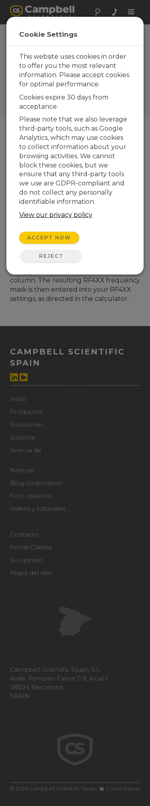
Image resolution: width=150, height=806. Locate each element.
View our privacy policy (55, 215)
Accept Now (49, 238)
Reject (51, 256)
